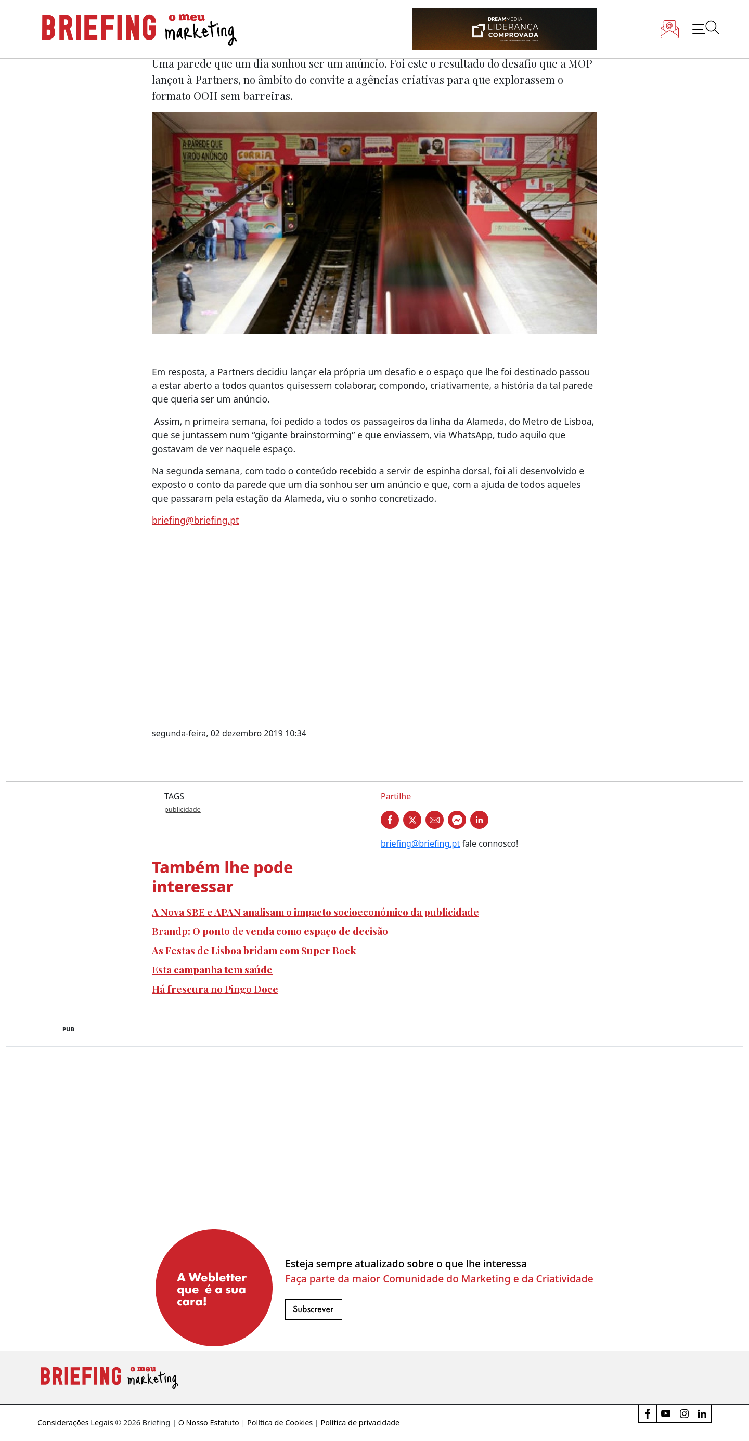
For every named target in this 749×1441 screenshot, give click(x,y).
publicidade (182, 809)
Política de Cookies (280, 1422)
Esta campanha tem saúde (212, 969)
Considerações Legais (75, 1422)
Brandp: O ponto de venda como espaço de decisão (270, 931)
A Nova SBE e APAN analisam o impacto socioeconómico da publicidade (315, 911)
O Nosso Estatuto (208, 1422)
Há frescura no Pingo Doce (215, 988)
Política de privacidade (360, 1422)
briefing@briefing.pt (195, 520)
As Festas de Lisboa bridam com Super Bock (254, 950)
